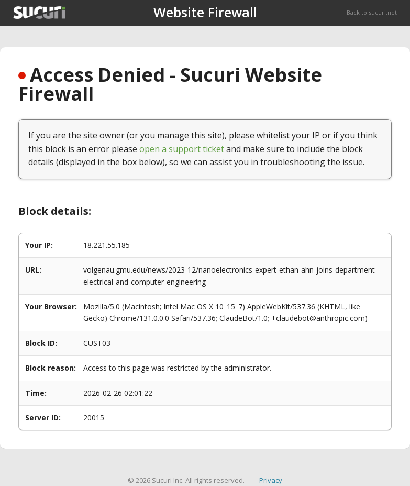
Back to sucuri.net (372, 12)
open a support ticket (181, 149)
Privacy (270, 480)
